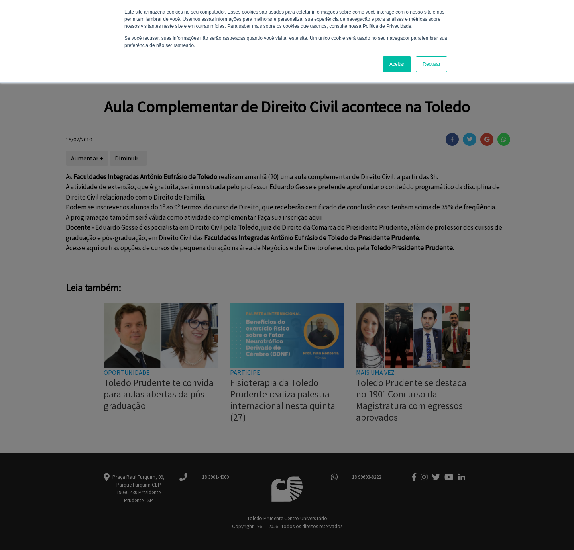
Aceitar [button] (396, 64)
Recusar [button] (431, 64)
